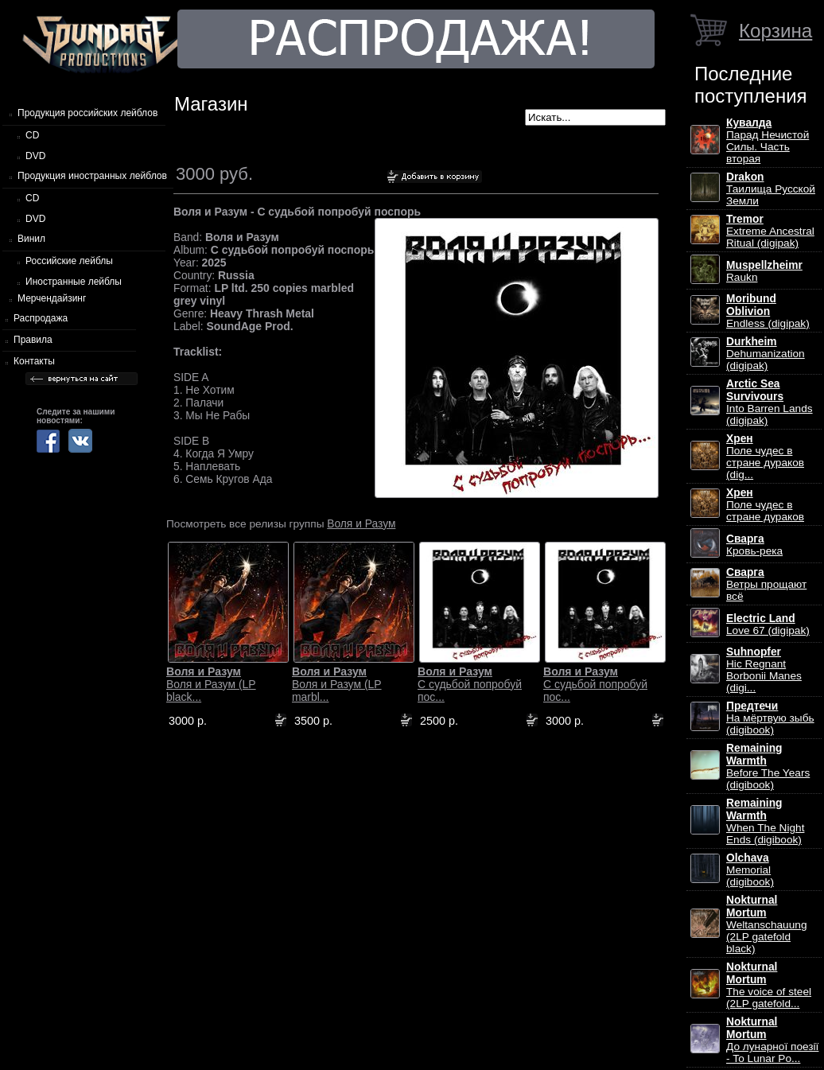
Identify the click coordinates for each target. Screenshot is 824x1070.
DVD (35, 155)
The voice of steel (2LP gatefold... (768, 985)
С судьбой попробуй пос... (470, 684)
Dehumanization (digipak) (765, 354)
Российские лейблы (69, 261)
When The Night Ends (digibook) (765, 821)
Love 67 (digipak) (768, 624)
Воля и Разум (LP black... (211, 684)
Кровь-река (754, 545)
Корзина (775, 30)
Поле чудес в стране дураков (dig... (765, 457)
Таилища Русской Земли (770, 189)
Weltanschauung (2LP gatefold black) (766, 924)
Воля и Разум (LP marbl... (337, 684)
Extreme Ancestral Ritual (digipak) (770, 231)
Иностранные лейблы (73, 281)
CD (32, 135)
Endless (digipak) (768, 311)
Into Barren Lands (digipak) (769, 402)
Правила (33, 339)
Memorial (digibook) (750, 870)
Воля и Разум (361, 523)
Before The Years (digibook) (768, 766)
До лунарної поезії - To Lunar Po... (772, 1040)
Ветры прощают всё (766, 584)
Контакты (34, 361)
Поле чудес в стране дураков (765, 505)
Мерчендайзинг (51, 298)
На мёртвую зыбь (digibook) (770, 718)
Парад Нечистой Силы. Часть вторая (767, 141)
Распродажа (41, 318)
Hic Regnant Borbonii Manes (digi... (764, 670)
